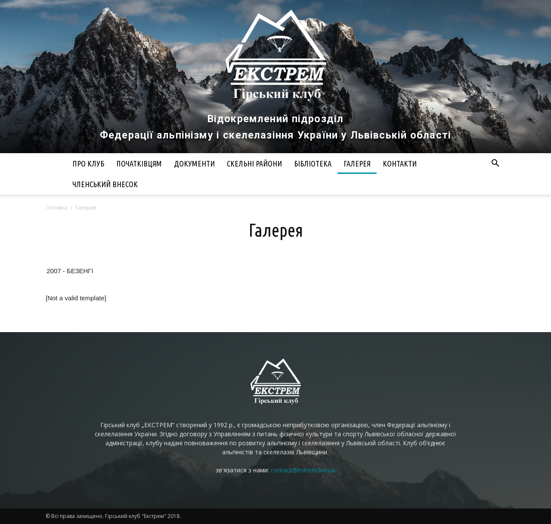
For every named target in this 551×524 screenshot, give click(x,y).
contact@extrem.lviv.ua (303, 470)
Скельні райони (254, 163)
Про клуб (88, 163)
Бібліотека (312, 163)
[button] (495, 164)
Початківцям (139, 163)
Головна (56, 207)
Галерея (357, 163)
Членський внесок (105, 184)
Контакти (400, 163)
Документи (194, 163)
